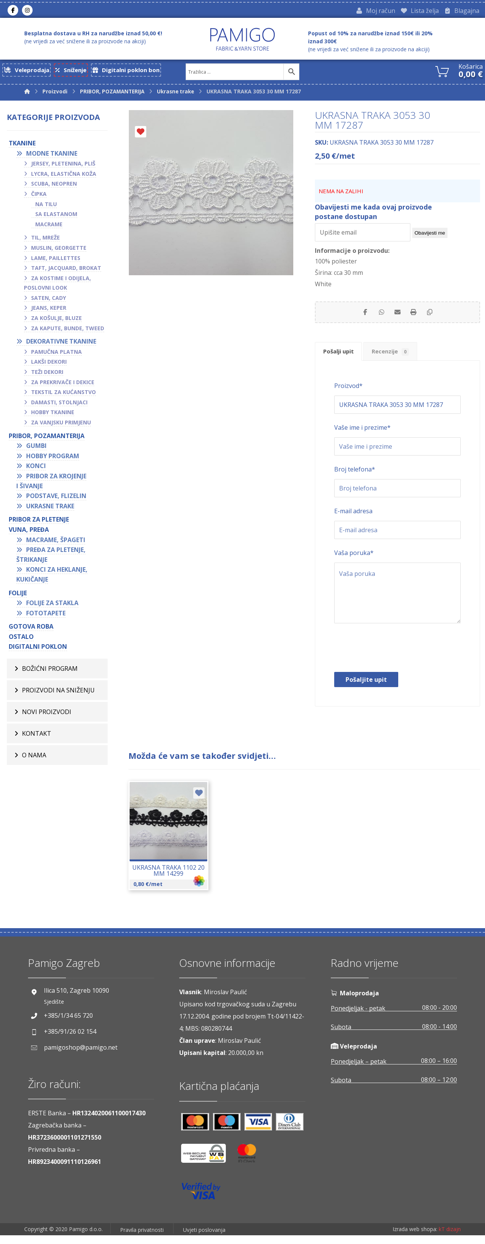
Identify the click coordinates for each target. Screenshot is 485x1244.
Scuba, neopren (54, 185)
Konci (36, 468)
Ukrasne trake (50, 508)
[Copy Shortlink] (435, 315)
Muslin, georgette (58, 249)
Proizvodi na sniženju (58, 692)
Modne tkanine (51, 155)
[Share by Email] (397, 315)
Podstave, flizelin (56, 498)
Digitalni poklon (38, 649)
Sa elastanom (56, 215)
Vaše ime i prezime (362, 436)
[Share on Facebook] (359, 315)
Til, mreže (45, 239)
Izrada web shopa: (415, 1238)
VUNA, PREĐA (29, 531)
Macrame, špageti (55, 542)
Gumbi (36, 447)
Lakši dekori (49, 363)
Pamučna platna (56, 353)
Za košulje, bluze (56, 319)
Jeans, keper (48, 310)
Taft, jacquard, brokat (66, 269)
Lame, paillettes (55, 259)
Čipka (39, 195)
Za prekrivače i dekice (62, 384)
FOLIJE (18, 595)
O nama (34, 757)
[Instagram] (27, 11)
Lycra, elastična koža (63, 175)
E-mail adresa (353, 519)
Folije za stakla (52, 605)
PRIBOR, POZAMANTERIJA (46, 438)
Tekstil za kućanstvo (63, 394)
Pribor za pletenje (39, 521)
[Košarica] (442, 72)
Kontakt (36, 735)
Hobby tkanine (52, 414)
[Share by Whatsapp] (378, 315)
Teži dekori (47, 373)
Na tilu (46, 206)
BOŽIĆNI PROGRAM (50, 670)
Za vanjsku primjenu (61, 424)
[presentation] (391, 658)
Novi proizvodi (46, 714)
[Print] (416, 315)
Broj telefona (354, 477)
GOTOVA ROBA (31, 628)
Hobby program (52, 458)
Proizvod (348, 394)
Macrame (49, 226)
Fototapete (46, 615)
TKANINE (22, 145)
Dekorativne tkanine (61, 343)
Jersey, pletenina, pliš (63, 165)
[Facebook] (13, 11)
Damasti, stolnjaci (59, 404)
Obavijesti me (430, 235)
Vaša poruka (354, 561)
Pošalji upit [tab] (342, 358)
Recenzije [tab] (401, 358)
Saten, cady (48, 299)
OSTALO (21, 638)
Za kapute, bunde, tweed (67, 330)
